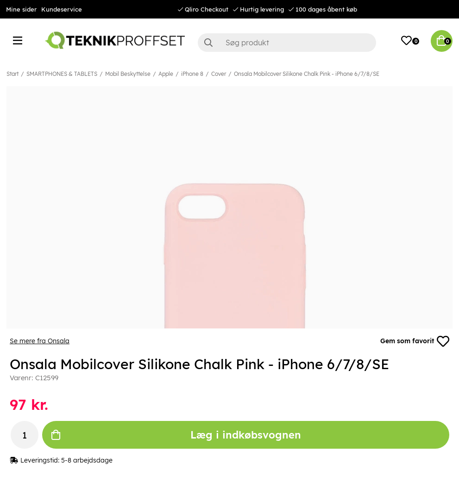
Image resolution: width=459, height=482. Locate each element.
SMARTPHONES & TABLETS (61, 73)
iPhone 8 (192, 73)
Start (12, 73)
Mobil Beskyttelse (128, 73)
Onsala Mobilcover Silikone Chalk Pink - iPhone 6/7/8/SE (306, 73)
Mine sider (21, 9)
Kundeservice (61, 9)
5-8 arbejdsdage (87, 461)
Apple (165, 73)
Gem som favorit (414, 341)
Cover (218, 73)
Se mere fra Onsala (39, 341)
